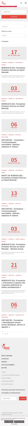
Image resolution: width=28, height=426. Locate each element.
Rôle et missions (6, 356)
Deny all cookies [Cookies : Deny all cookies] (19, 421)
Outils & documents (8, 365)
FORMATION (4, 62)
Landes (3, 172)
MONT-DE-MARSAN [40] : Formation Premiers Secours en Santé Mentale (13, 178)
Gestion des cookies (7, 384)
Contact (3, 372)
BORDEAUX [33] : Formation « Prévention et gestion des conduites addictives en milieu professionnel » (13, 284)
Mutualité (18, 134)
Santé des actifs (19, 315)
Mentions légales (6, 378)
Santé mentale (19, 62)
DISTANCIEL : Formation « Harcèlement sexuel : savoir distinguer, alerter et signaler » (13, 323)
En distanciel (4, 137)
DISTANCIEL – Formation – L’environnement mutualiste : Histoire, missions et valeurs (13, 143)
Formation (11, 62)
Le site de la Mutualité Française (10, 375)
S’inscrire (22, 398)
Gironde (3, 64)
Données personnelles (7, 381)
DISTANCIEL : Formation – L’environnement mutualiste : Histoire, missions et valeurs (12, 212)
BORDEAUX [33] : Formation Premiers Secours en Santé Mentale (13, 70)
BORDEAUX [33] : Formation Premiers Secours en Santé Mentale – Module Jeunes (13, 247)
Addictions (11, 275)
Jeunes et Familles (20, 239)
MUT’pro (4, 368)
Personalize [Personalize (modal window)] (14, 424)
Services (4, 362)
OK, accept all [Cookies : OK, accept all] (9, 421)
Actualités (5, 359)
